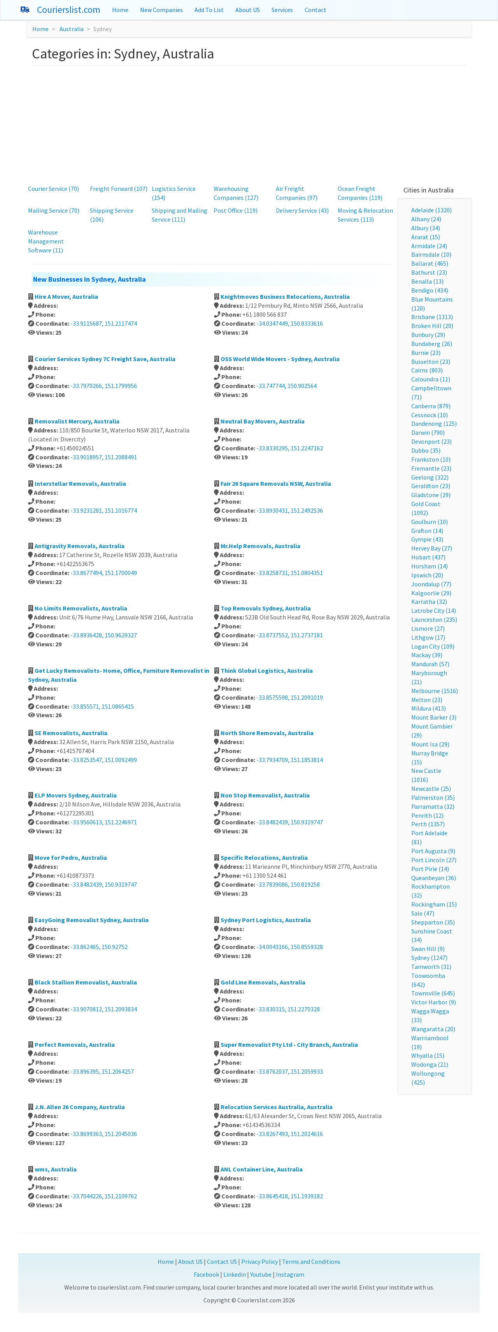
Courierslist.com (68, 10)
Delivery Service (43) (302, 210)
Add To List (209, 10)
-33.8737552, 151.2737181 (289, 635)
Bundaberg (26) (431, 344)
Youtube (261, 1274)
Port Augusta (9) (433, 851)
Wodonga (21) (429, 1064)
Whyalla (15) (427, 1055)
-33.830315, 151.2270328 (288, 1009)
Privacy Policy (259, 1261)
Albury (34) (425, 228)
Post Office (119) (236, 210)
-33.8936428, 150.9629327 (103, 635)
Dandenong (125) (434, 423)
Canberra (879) (431, 406)
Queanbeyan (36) (433, 878)
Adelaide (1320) (431, 210)
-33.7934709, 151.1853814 (289, 760)
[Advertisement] (249, 123)
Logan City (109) (432, 646)
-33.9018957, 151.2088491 (103, 457)
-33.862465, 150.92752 (99, 947)
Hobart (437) (428, 557)
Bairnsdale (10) (431, 254)
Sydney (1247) (429, 958)
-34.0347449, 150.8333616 (289, 323)
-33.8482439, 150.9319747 (289, 822)
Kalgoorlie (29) (431, 593)
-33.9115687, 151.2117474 (103, 323)
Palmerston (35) (433, 797)
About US (247, 10)
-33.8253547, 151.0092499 (103, 760)
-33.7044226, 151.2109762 (103, 1196)
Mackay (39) (426, 655)
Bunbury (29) (428, 335)
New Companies (161, 10)
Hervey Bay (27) (431, 548)
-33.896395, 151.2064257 (102, 1071)
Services (282, 10)
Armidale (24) (429, 246)
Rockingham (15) (434, 904)
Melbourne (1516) (434, 691)
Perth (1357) (428, 824)
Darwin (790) (428, 432)
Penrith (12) (427, 815)
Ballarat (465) (429, 263)
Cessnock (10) (429, 415)
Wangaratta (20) (433, 1029)
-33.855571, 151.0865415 (102, 706)
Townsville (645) (433, 993)
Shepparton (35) (433, 922)
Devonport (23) (431, 441)
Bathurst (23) (429, 272)
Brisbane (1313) (432, 317)
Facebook (206, 1274)
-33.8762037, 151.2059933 (289, 1071)
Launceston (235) (434, 619)
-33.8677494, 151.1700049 (103, 573)
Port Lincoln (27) (433, 860)
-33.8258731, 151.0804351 (289, 573)
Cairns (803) (427, 370)
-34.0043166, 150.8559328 (289, 947)
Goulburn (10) (429, 522)
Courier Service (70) (53, 188)
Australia (72, 29)
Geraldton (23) (430, 486)
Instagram (290, 1274)
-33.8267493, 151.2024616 (289, 1134)
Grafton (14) (427, 531)
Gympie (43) (427, 539)
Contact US (222, 1261)
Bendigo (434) (429, 290)
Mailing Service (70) (53, 210)
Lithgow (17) (428, 637)
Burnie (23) (425, 352)
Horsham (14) (429, 566)
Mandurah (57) (430, 664)
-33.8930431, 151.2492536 (289, 510)
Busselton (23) (430, 361)
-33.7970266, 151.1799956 (103, 386)
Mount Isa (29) (430, 744)
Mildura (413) (428, 708)
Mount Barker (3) (433, 717)
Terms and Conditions (311, 1261)
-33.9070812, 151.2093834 (103, 1009)
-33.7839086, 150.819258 (288, 884)
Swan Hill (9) (428, 949)
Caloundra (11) (430, 379)
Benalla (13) (427, 281)
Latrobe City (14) (433, 610)
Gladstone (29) (431, 495)
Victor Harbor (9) (433, 1002)
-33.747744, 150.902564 (286, 386)
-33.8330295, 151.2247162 (289, 448)
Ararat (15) (425, 237)
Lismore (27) (428, 628)
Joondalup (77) (431, 584)
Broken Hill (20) (432, 326)
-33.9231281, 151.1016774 (103, 510)
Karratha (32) (429, 601)
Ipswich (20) (427, 575)
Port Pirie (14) (430, 869)
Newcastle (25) (431, 788)
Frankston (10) (431, 459)
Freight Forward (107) (118, 188)
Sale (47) (422, 913)
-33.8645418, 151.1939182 (289, 1196)
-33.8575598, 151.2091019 (289, 697)
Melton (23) (426, 700)
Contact (315, 10)
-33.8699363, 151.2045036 (103, 1134)
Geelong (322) (430, 477)
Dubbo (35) (425, 450)
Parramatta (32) (432, 806)
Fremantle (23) (431, 468)
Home (120, 10)
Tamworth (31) (431, 966)
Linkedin (234, 1274)
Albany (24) (426, 219)
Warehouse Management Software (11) (46, 241)
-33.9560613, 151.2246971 (103, 822)
